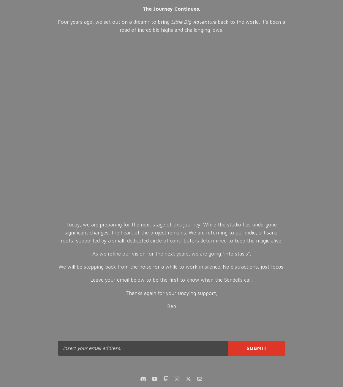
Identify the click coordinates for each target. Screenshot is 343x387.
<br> (171, 128)
